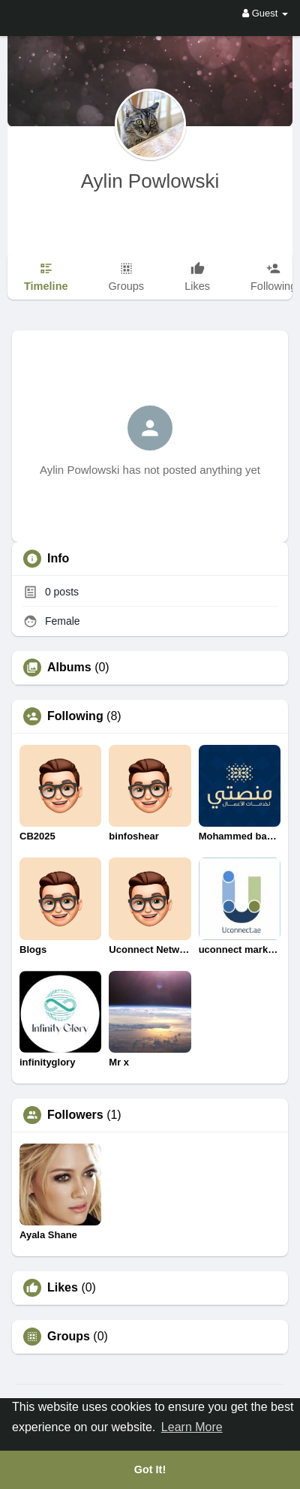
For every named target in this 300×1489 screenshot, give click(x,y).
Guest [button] (265, 13)
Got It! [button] (150, 1469)
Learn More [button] (192, 1427)
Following (75, 716)
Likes (62, 1288)
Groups (68, 1337)
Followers (75, 1115)
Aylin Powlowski (150, 181)
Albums (69, 668)
